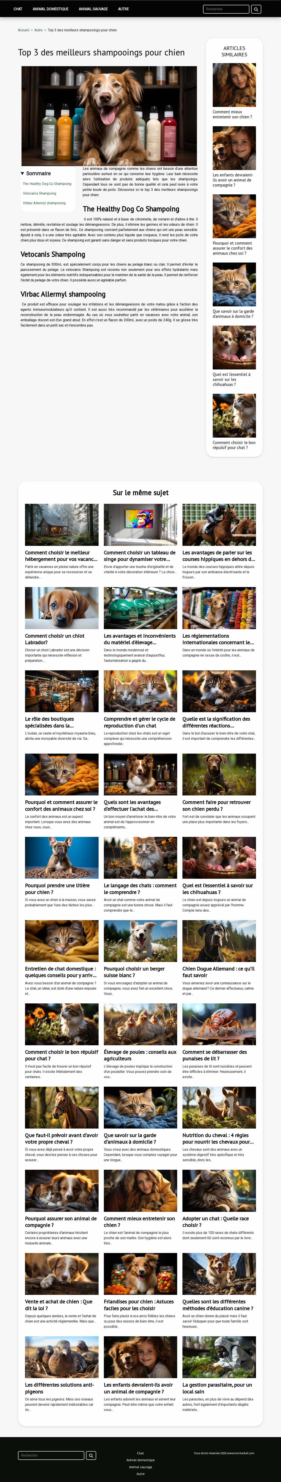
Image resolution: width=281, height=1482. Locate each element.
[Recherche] (226, 9)
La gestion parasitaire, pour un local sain (217, 1388)
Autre (123, 9)
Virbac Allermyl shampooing (45, 203)
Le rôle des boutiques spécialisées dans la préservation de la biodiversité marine (59, 728)
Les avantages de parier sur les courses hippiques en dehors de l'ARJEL (218, 559)
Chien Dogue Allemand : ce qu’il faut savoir (218, 972)
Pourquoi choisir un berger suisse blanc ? (134, 972)
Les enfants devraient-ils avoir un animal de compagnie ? (233, 180)
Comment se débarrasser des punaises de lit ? (214, 1055)
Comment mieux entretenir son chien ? (232, 114)
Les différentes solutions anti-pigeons (59, 1388)
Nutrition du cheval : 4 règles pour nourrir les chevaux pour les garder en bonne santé (216, 1142)
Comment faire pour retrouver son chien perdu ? (216, 805)
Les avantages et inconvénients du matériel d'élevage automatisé (140, 642)
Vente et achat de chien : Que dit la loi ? (58, 1305)
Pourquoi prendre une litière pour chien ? (57, 888)
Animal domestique (50, 9)
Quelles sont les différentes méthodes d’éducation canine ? (217, 1305)
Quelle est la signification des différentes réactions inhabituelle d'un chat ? (216, 725)
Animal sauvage (93, 9)
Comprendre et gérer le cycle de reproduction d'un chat (139, 722)
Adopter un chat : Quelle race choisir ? (215, 1221)
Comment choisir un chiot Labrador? (54, 639)
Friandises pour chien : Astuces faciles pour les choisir (139, 1305)
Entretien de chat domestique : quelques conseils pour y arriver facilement (61, 975)
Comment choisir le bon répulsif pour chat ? (234, 445)
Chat (18, 9)
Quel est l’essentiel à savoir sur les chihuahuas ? (231, 379)
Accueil (23, 30)
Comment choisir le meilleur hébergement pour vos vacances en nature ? (61, 559)
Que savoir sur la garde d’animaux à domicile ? (233, 313)
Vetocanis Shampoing (40, 193)
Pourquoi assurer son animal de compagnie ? (61, 1221)
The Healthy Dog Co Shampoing (47, 184)
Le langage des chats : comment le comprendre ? (140, 888)
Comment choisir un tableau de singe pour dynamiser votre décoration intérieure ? (139, 559)
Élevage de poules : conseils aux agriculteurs (140, 1055)
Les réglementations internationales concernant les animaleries (217, 642)
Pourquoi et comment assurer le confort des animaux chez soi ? (232, 248)
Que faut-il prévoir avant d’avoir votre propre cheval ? (61, 1138)
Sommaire (38, 173)
